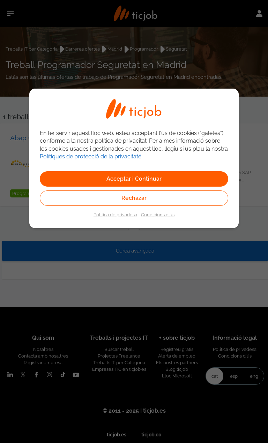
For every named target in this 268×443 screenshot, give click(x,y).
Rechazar (134, 198)
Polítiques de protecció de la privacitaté (90, 156)
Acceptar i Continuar (134, 178)
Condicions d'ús (157, 214)
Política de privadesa (115, 214)
